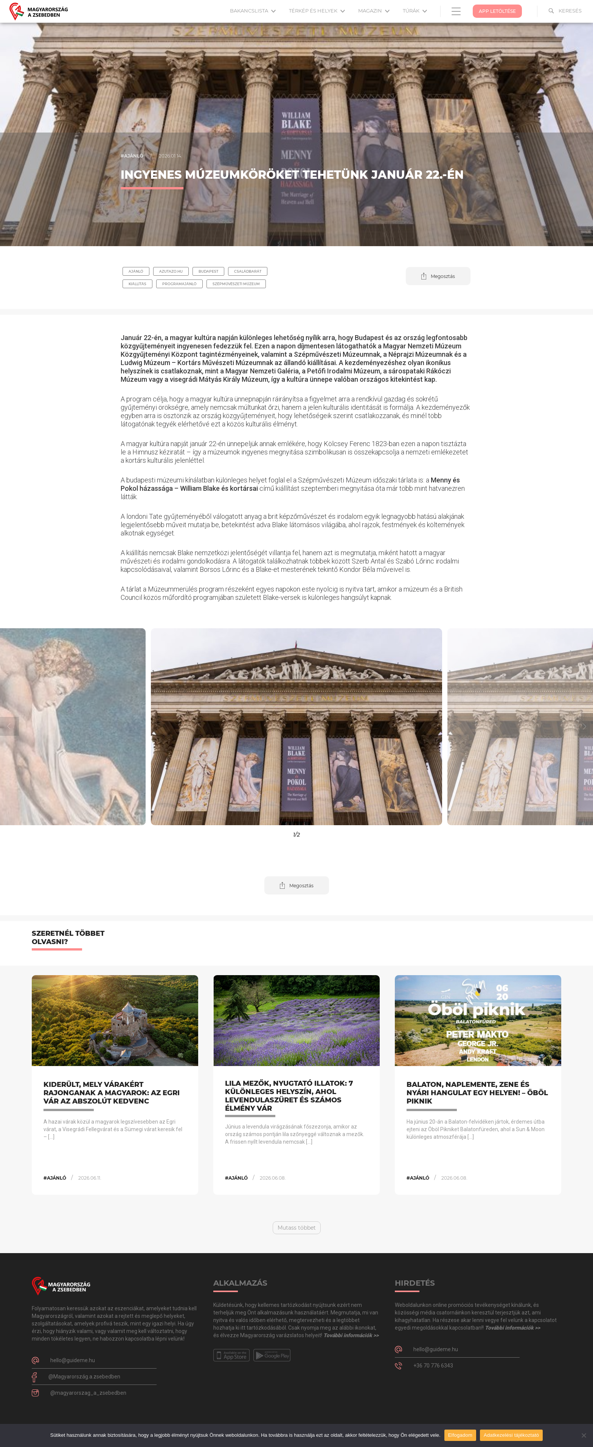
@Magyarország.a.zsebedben (84, 1377)
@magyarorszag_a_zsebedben (88, 1393)
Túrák (415, 11)
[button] (438, 276)
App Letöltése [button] (497, 11)
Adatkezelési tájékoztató (511, 1435)
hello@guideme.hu (72, 1360)
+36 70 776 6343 (433, 1366)
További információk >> (351, 1335)
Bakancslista (253, 11)
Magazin (374, 11)
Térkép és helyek (317, 11)
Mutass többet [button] (297, 1227)
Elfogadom (460, 1435)
